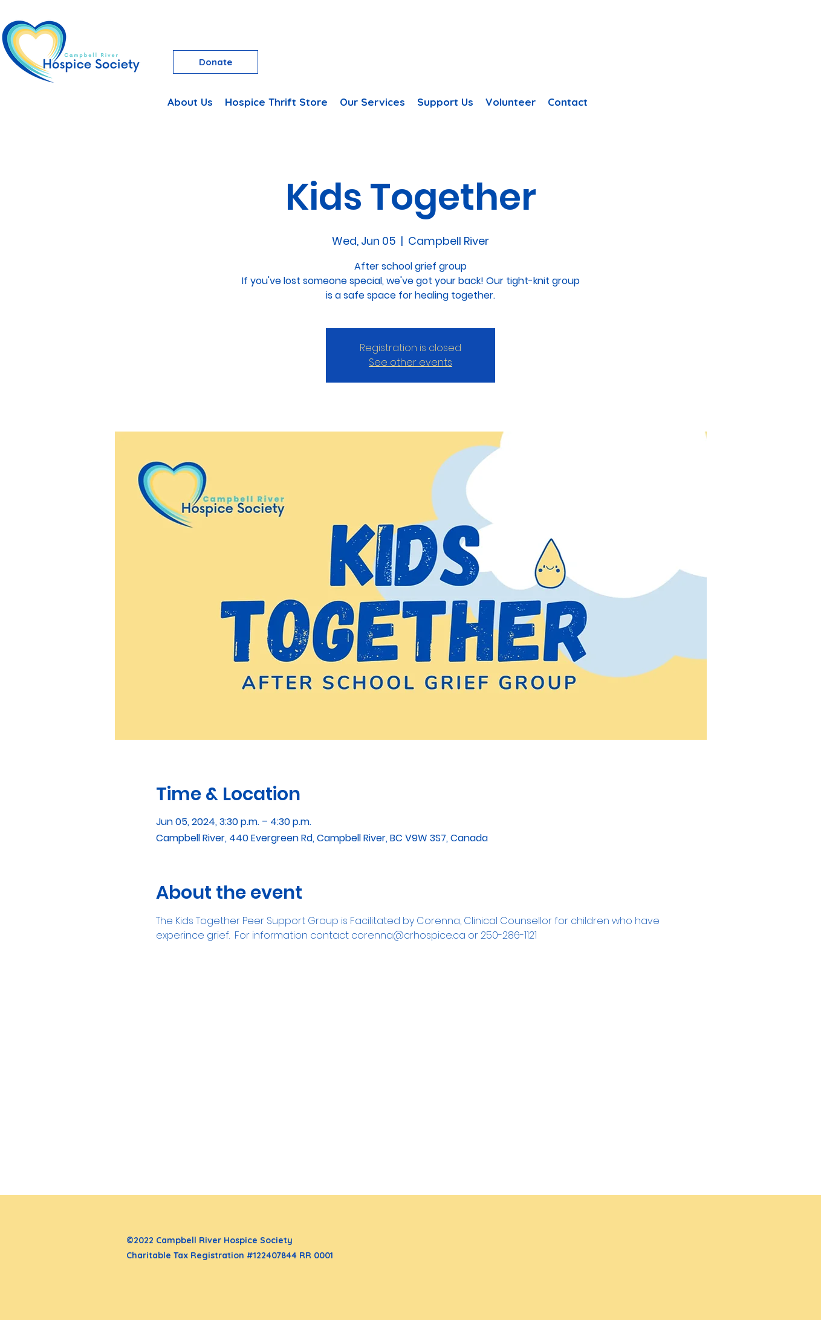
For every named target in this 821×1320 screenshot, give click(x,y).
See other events (410, 362)
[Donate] (215, 62)
